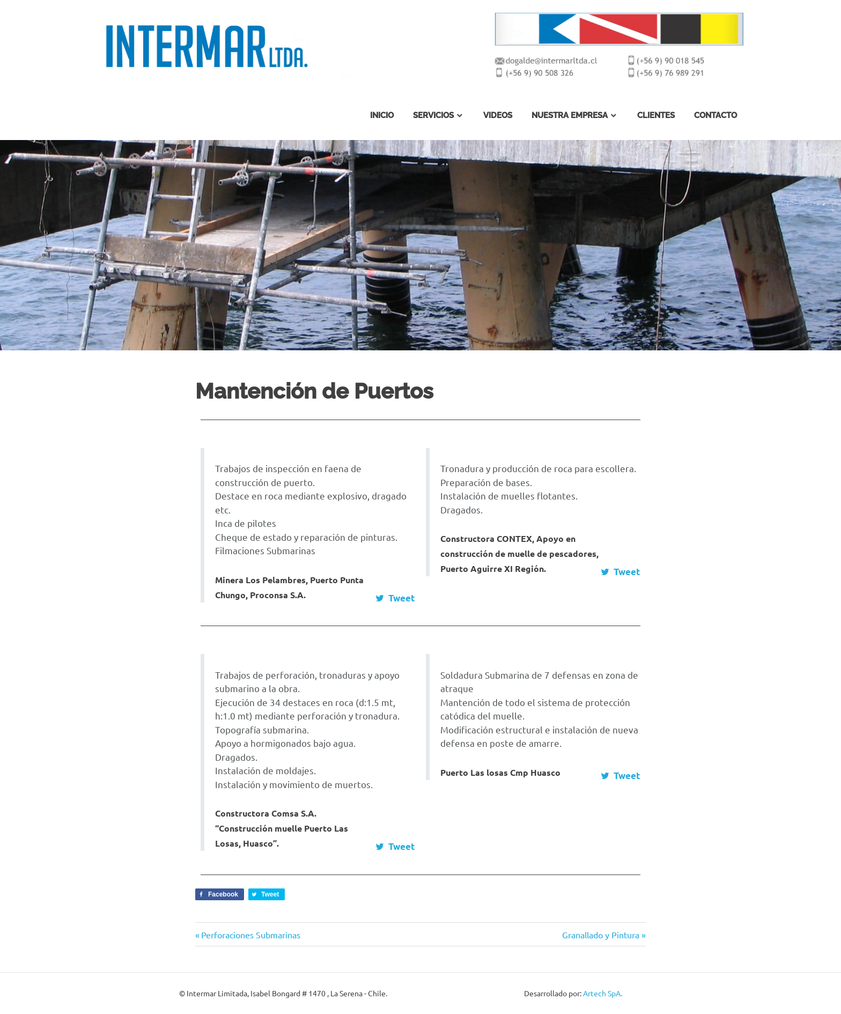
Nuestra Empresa (570, 115)
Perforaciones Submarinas (250, 934)
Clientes (656, 115)
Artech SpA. (602, 993)
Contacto (715, 115)
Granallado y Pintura (600, 934)
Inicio (382, 115)
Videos (497, 115)
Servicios (433, 115)
